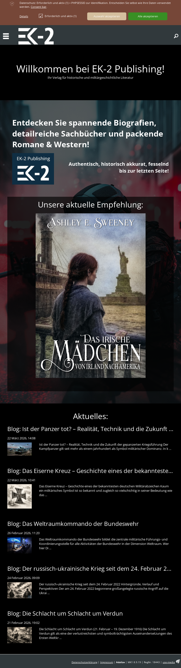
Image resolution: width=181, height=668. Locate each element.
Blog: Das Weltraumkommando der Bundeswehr (73, 524)
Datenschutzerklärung (84, 662)
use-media (169, 662)
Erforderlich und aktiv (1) (57, 16)
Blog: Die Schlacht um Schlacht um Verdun (65, 613)
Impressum (106, 662)
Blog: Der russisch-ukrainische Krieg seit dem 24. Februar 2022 (92, 568)
